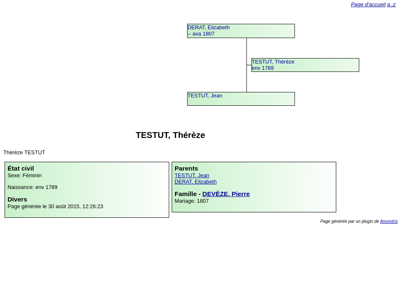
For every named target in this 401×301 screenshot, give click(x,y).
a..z (391, 4)
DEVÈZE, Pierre (226, 193)
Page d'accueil (368, 4)
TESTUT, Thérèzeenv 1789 (273, 65)
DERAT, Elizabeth (196, 182)
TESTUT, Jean (205, 95)
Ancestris (389, 221)
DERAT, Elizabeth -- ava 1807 (209, 30)
